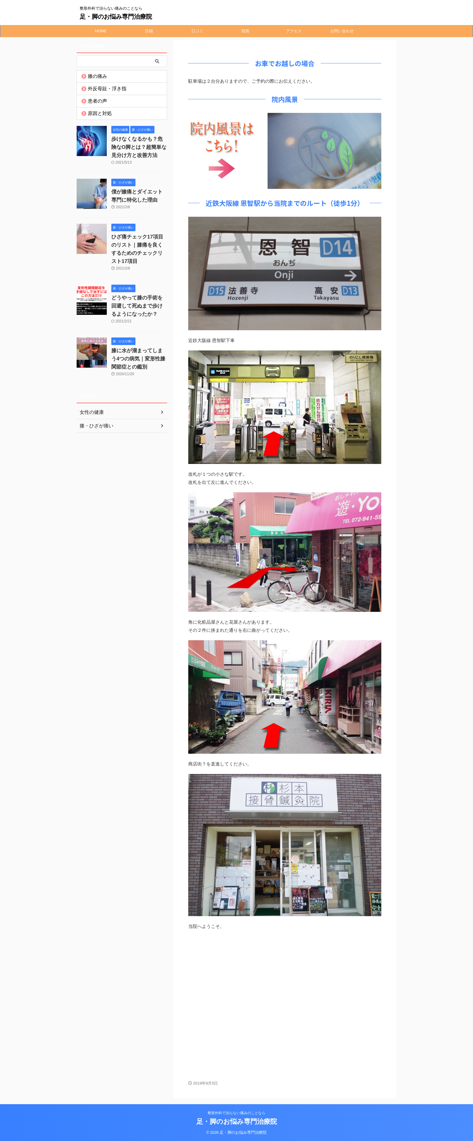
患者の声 (95, 101)
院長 (245, 31)
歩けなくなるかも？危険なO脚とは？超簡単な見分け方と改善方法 (138, 147)
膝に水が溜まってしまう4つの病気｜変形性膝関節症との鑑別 (138, 350)
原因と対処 (96, 113)
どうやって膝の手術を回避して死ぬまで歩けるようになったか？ (138, 297)
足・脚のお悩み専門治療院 (116, 16)
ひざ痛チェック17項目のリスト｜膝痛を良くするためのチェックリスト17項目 (139, 245)
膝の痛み (95, 76)
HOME (101, 31)
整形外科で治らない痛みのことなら (236, 1113)
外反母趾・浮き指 (102, 88)
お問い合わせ (342, 31)
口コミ (197, 31)
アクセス (294, 31)
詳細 (149, 31)
